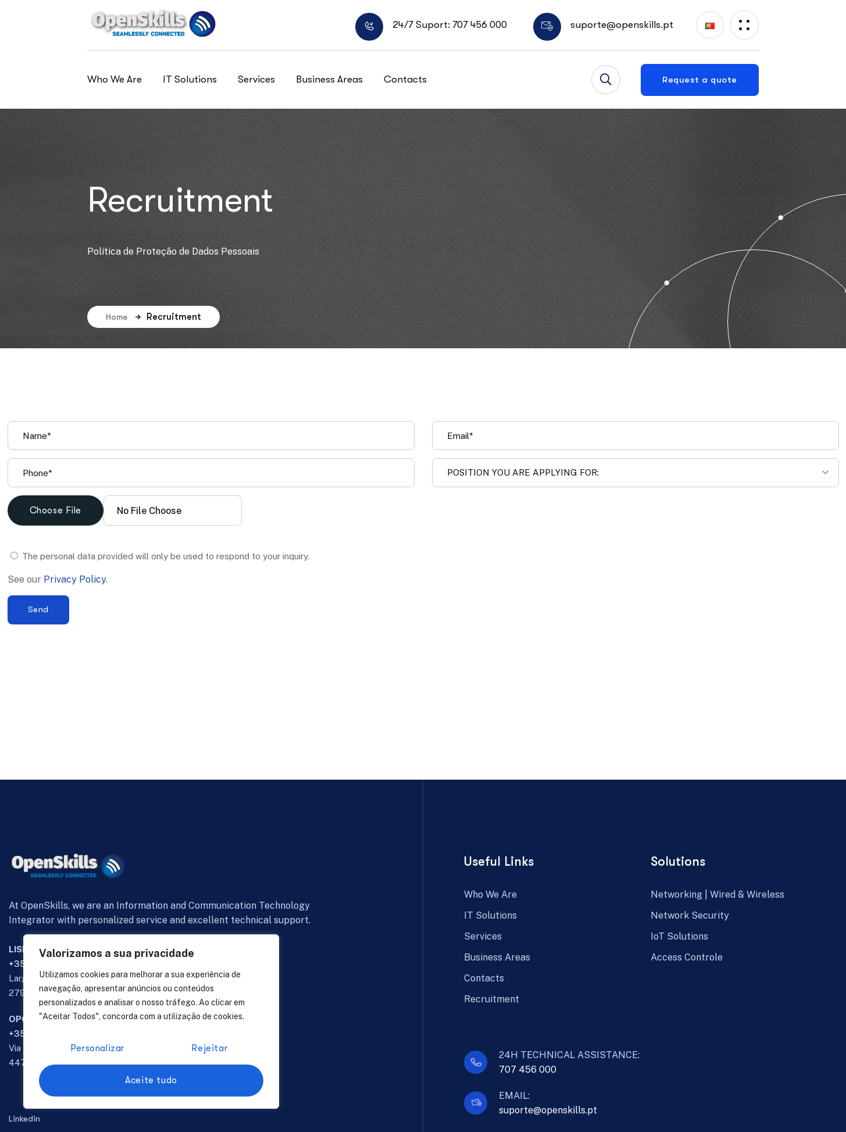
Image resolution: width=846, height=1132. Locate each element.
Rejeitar (209, 1048)
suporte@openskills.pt (548, 1110)
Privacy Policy (75, 579)
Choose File (56, 510)
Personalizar (97, 1048)
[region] (151, 1021)
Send (38, 609)
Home (123, 317)
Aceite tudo (151, 1080)
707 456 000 (527, 1069)
